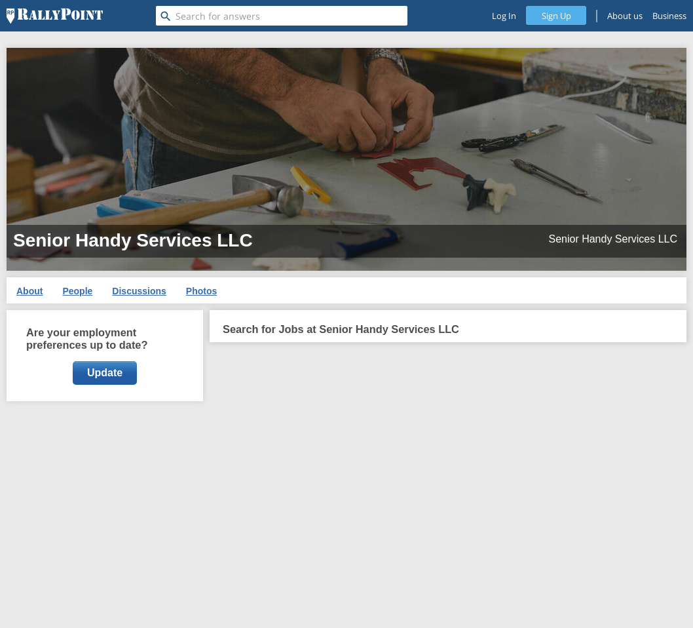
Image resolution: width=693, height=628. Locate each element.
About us (625, 16)
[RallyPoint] (55, 16)
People (77, 291)
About (29, 291)
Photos (201, 291)
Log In (504, 16)
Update (104, 372)
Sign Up (556, 16)
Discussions (139, 291)
